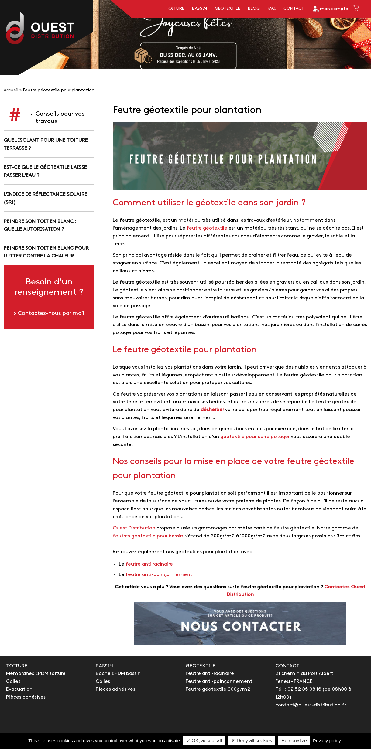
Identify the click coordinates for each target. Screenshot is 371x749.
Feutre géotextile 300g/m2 (218, 689)
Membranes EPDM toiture (36, 673)
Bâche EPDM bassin (118, 673)
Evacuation (19, 689)
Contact (293, 9)
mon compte (330, 9)
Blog (254, 9)
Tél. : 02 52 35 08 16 (298, 689)
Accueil (11, 90)
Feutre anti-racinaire (210, 673)
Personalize (294, 740)
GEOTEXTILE (200, 666)
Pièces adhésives (26, 697)
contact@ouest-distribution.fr (310, 705)
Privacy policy (327, 740)
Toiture (175, 9)
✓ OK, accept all (204, 740)
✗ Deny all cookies (251, 740)
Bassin (199, 9)
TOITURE (16, 666)
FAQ (272, 9)
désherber (212, 409)
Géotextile (227, 9)
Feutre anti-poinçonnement (219, 681)
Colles (13, 681)
